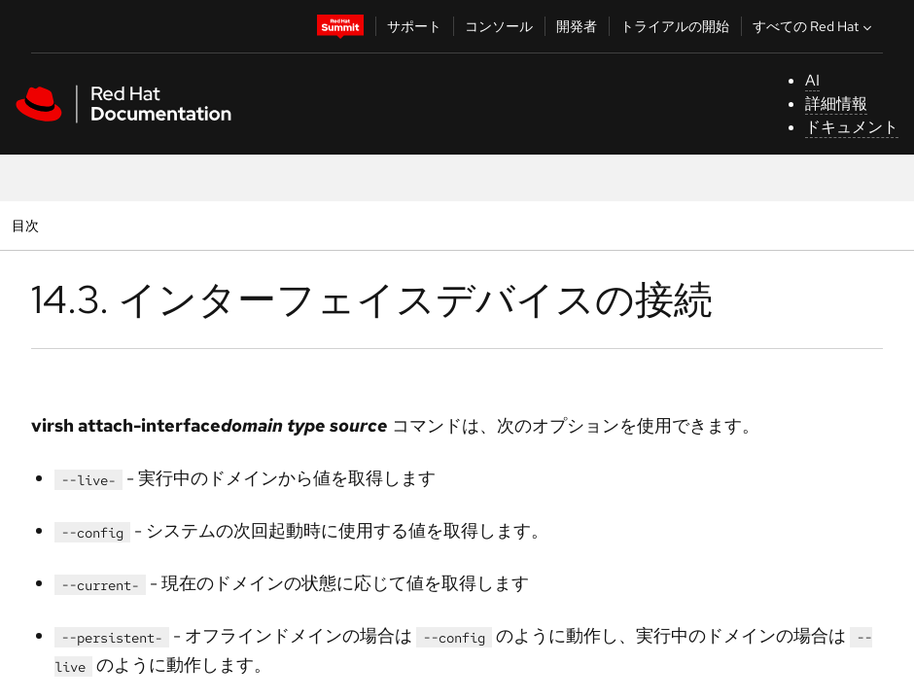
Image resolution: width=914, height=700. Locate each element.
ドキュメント (851, 127)
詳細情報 (836, 103)
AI (812, 80)
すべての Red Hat (814, 26)
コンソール (499, 26)
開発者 (576, 26)
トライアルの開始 (674, 26)
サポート (414, 26)
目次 (28, 225)
